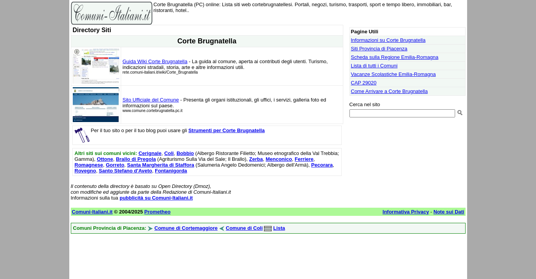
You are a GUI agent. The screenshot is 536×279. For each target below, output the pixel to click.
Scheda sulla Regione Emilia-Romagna (394, 57)
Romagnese (89, 165)
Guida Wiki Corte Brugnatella (155, 61)
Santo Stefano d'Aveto (125, 171)
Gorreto (115, 165)
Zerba (256, 159)
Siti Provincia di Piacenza (379, 49)
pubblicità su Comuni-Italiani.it (156, 198)
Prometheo (157, 212)
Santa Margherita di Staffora (160, 165)
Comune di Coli (244, 228)
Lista (279, 228)
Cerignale (150, 153)
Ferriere (304, 159)
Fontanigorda (171, 171)
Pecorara (322, 165)
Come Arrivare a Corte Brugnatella (389, 91)
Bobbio (185, 153)
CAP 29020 (364, 83)
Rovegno (85, 171)
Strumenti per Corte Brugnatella (226, 130)
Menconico (278, 159)
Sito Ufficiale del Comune (151, 100)
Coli (169, 153)
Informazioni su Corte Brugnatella (388, 40)
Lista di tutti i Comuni (374, 66)
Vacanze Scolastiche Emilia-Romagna (393, 74)
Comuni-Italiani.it (92, 212)
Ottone (105, 159)
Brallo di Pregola (136, 159)
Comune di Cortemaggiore (185, 228)
